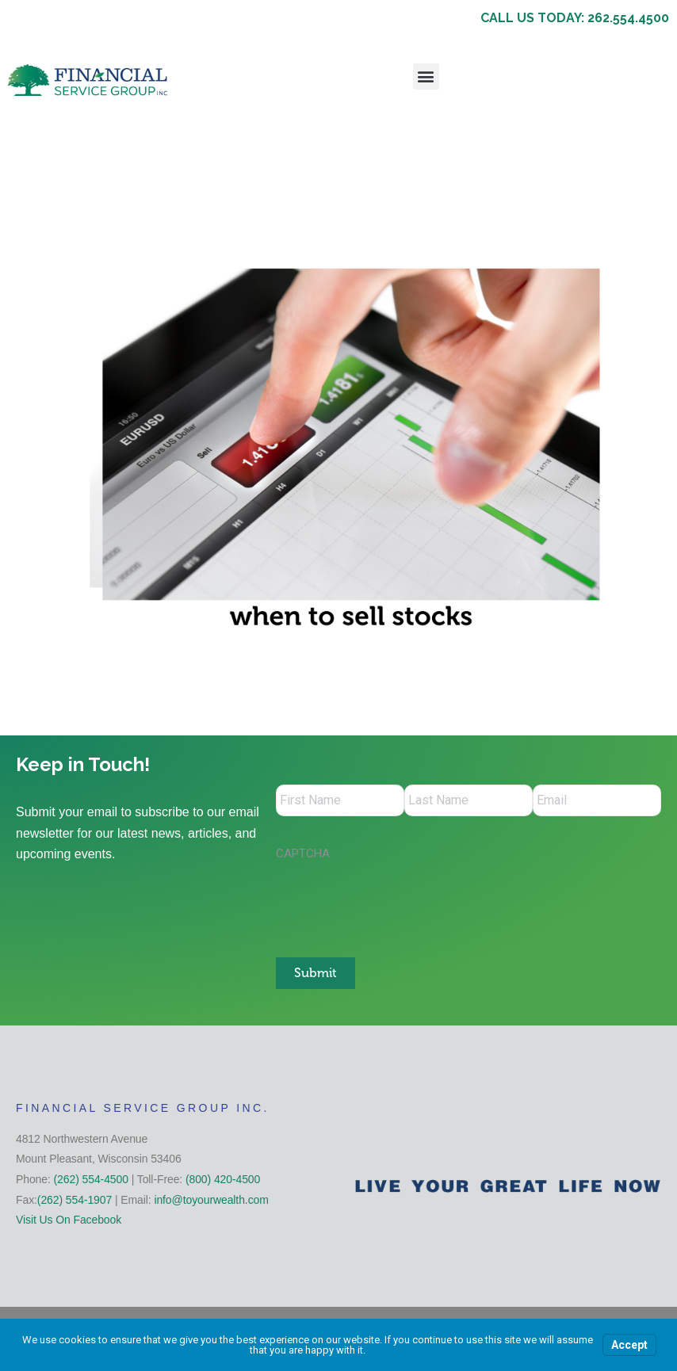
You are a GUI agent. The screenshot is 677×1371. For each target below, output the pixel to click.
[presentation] (396, 901)
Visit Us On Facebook (68, 1219)
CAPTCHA (303, 853)
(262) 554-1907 (74, 1199)
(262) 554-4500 (91, 1178)
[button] (426, 76)
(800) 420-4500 (223, 1178)
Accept (629, 1345)
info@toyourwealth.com (211, 1199)
